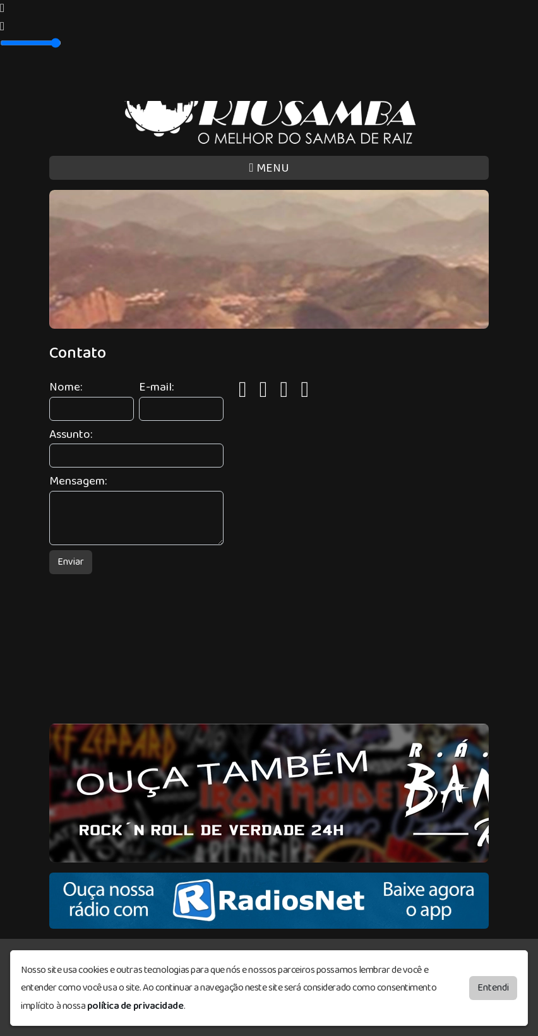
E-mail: (156, 388)
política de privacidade (135, 1006)
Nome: (65, 388)
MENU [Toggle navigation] (269, 168)
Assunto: (70, 435)
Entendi (493, 988)
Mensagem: (78, 482)
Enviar (70, 562)
